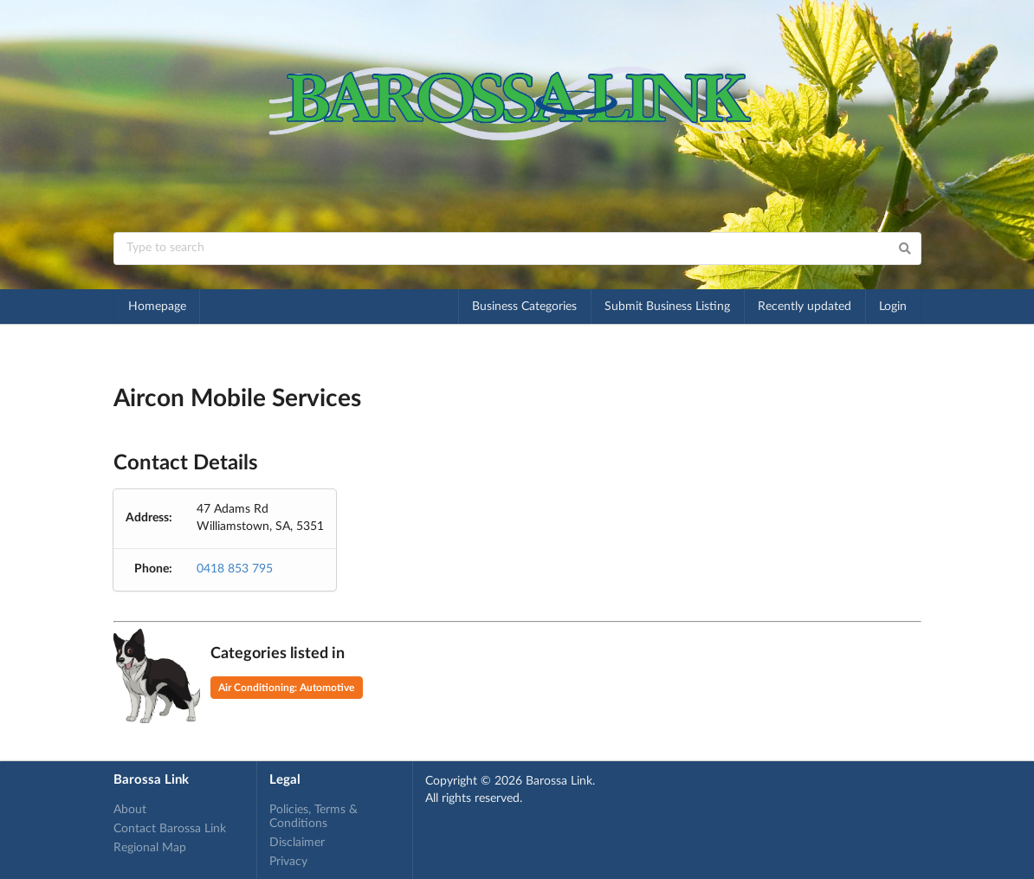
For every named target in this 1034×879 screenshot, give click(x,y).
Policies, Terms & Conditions (313, 817)
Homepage (157, 307)
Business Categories (524, 307)
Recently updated (804, 307)
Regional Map (149, 848)
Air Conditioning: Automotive (286, 687)
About (129, 810)
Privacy (288, 862)
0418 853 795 (235, 569)
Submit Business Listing (667, 307)
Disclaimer (297, 843)
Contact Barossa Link (169, 829)
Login (893, 307)
